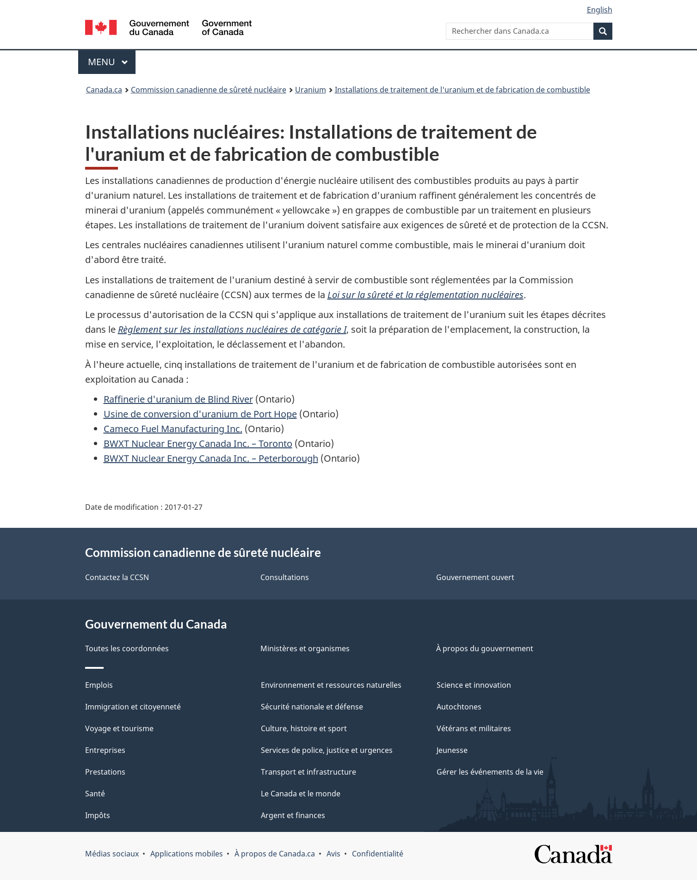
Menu (112, 61)
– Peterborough (211, 458)
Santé (95, 793)
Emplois (99, 685)
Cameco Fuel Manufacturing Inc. (173, 428)
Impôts (97, 815)
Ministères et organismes (305, 648)
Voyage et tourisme (119, 728)
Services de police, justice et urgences (327, 750)
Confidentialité (377, 854)
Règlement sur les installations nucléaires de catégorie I (232, 329)
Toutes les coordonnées (127, 648)
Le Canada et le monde (300, 793)
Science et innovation (474, 685)
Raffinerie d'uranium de (178, 399)
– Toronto (198, 443)
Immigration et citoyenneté (133, 707)
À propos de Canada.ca (274, 854)
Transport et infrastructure (308, 772)
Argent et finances (293, 815)
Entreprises (105, 750)
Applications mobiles (186, 854)
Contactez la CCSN (117, 577)
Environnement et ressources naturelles (331, 685)
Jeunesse (452, 750)
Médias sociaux (112, 854)
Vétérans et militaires (474, 728)
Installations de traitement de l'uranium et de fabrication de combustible (462, 90)
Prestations (105, 772)
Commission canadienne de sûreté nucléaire (208, 90)
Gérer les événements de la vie (490, 772)
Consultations (284, 577)
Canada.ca (104, 90)
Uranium (310, 90)
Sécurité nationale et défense (312, 707)
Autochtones (459, 707)
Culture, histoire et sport (304, 728)
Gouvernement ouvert (475, 577)
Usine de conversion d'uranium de (200, 414)
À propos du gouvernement (484, 648)
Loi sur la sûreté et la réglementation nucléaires (425, 294)
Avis (333, 854)
